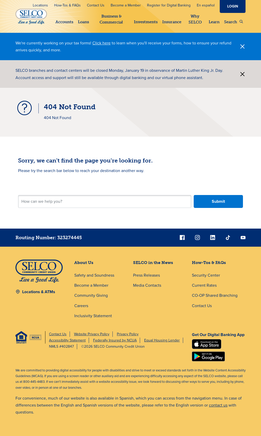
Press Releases (146, 275)
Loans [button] (83, 22)
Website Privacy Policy (91, 334)
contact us (218, 405)
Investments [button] (146, 22)
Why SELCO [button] (194, 19)
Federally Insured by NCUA (115, 340)
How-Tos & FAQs (67, 5)
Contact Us (95, 5)
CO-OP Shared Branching (215, 295)
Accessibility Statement (67, 340)
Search (233, 22)
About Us (83, 262)
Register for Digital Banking (169, 5)
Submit (218, 201)
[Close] (243, 46)
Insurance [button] (171, 22)
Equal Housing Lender (162, 340)
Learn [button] (214, 22)
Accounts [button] (64, 22)
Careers (81, 306)
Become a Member (126, 5)
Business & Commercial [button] (111, 19)
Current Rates (204, 285)
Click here (101, 43)
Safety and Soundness (94, 275)
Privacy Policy (127, 334)
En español (206, 5)
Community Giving (91, 295)
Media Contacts (147, 285)
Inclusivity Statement (93, 316)
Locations (40, 5)
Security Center (206, 275)
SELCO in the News (153, 262)
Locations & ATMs (38, 292)
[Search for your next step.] (104, 201)
